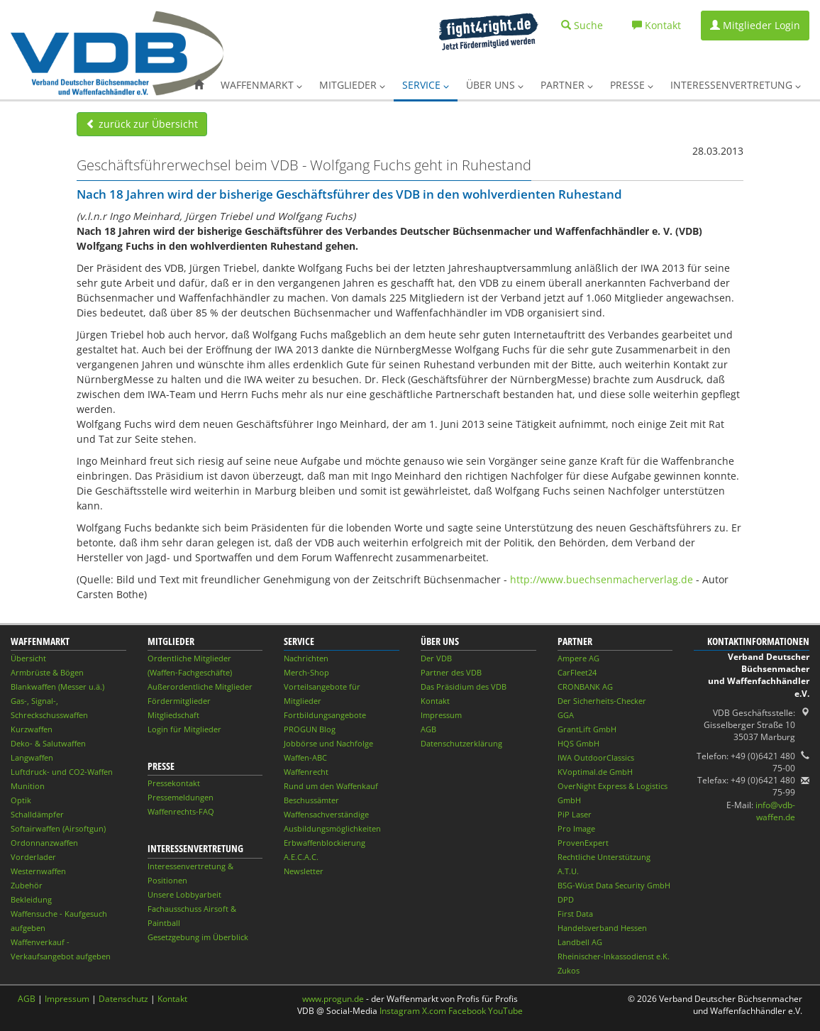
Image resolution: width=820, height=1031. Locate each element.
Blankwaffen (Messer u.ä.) (57, 686)
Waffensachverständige (326, 814)
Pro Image (576, 828)
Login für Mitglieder (184, 729)
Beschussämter (311, 800)
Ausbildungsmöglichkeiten (332, 828)
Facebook (467, 1011)
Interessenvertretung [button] (735, 85)
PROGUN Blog (310, 729)
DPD (566, 899)
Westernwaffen (38, 871)
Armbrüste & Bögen (47, 672)
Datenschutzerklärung (461, 743)
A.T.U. (568, 871)
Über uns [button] (494, 85)
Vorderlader (33, 856)
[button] (198, 85)
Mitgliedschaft (173, 715)
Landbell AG (580, 942)
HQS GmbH (578, 743)
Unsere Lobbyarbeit (184, 894)
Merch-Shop (306, 672)
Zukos (569, 970)
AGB (428, 729)
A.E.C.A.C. (301, 856)
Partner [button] (567, 85)
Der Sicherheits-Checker (602, 700)
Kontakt (435, 700)
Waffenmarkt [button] (261, 85)
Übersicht (28, 658)
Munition (28, 786)
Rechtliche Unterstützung (604, 856)
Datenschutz (123, 999)
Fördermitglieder (179, 700)
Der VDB (436, 658)
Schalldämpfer (37, 814)
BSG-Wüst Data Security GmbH (614, 885)
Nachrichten (306, 658)
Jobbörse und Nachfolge (328, 743)
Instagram (399, 1011)
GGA (566, 715)
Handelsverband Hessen (602, 927)
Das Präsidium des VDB (463, 686)
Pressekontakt (174, 783)
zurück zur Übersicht (142, 124)
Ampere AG (578, 658)
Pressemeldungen (181, 797)
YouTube (505, 1011)
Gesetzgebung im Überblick (198, 937)
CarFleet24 (577, 672)
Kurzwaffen (31, 729)
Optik (21, 800)
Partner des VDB (451, 672)
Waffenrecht (306, 771)
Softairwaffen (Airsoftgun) (58, 828)
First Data (575, 913)
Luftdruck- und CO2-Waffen (62, 771)
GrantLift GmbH (587, 729)
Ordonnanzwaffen (44, 842)
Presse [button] (631, 85)
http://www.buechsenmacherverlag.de (601, 579)
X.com (434, 1011)
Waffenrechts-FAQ (181, 811)
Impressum (441, 715)
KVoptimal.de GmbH (595, 771)
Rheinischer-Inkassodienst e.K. (614, 956)
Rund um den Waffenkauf (331, 786)
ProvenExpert (583, 842)
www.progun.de (333, 999)
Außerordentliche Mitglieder (200, 686)
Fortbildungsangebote (325, 715)
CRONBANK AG (585, 686)
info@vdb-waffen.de (775, 811)
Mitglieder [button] (352, 85)
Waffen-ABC (305, 757)
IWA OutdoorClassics (596, 757)
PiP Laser (575, 814)
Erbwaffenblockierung (324, 842)
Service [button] (425, 85)
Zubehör (27, 885)
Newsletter (303, 871)
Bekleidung (31, 899)
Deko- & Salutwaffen (48, 743)
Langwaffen (32, 757)
